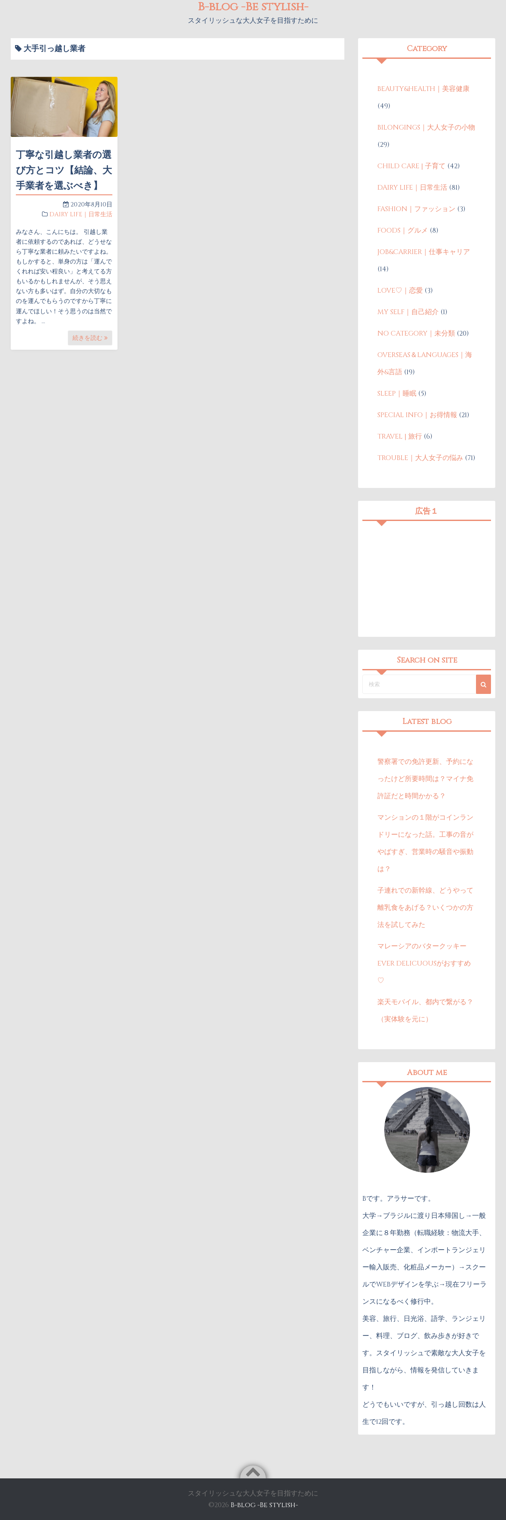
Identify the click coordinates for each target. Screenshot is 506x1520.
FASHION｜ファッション (416, 209)
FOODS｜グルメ (402, 230)
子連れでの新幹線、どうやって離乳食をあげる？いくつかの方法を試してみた (425, 908)
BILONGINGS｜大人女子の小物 (426, 127)
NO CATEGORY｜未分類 (416, 333)
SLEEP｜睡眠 (396, 393)
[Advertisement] (426, 579)
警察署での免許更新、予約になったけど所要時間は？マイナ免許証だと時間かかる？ (425, 779)
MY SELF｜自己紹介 (408, 312)
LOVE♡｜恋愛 (400, 290)
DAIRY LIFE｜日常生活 (80, 214)
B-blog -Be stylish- (264, 1505)
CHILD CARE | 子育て (411, 166)
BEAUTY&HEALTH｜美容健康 (423, 89)
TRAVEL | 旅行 (399, 436)
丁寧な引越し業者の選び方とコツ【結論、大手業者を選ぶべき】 (64, 171)
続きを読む (90, 338)
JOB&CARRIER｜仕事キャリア (423, 252)
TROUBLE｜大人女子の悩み (420, 458)
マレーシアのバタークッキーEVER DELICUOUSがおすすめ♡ (424, 963)
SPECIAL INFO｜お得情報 (417, 415)
